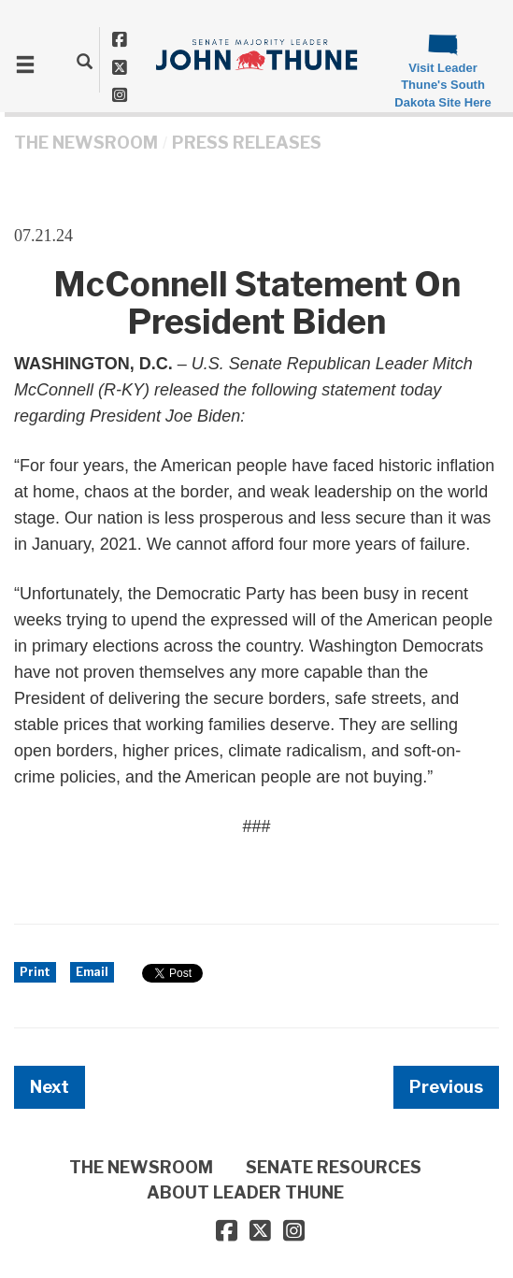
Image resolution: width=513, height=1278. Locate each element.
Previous (446, 1087)
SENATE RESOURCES (333, 1167)
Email (92, 972)
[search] (85, 60)
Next (49, 1087)
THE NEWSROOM (86, 142)
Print (35, 972)
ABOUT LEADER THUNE (245, 1192)
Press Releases (246, 142)
